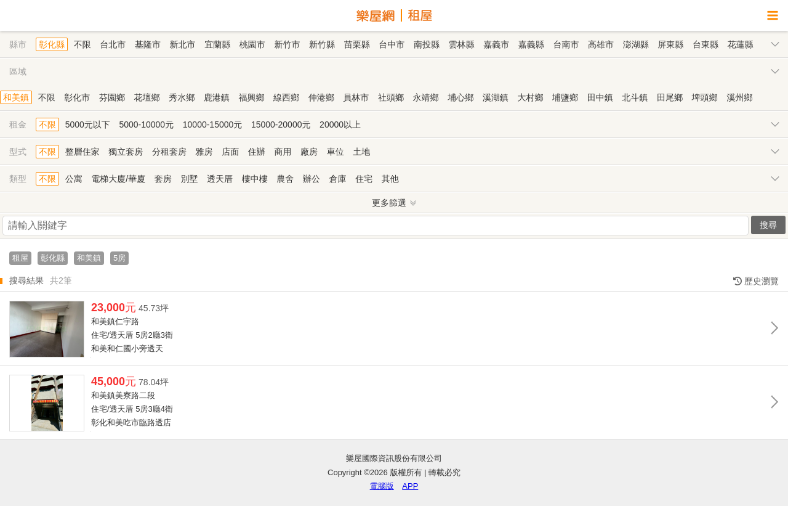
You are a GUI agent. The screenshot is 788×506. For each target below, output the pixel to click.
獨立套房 (125, 152)
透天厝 (220, 179)
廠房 (309, 152)
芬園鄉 (112, 97)
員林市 (356, 97)
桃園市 (252, 44)
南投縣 (427, 44)
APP (410, 486)
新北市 (183, 44)
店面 (230, 152)
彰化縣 (52, 44)
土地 (361, 152)
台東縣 (705, 44)
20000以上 (340, 124)
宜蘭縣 (217, 44)
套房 (163, 179)
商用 (282, 152)
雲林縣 (462, 44)
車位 (335, 152)
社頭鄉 (391, 97)
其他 (390, 179)
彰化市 (77, 97)
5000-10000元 (146, 124)
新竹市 (287, 44)
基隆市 (148, 44)
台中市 (391, 44)
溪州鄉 (739, 97)
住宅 (363, 179)
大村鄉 (530, 97)
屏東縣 (670, 44)
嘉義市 (496, 44)
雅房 (204, 152)
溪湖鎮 (496, 97)
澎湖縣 (636, 44)
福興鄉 (251, 97)
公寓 (73, 179)
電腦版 (382, 486)
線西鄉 (286, 97)
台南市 (566, 44)
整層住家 (82, 152)
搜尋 (768, 225)
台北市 (113, 44)
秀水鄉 (182, 97)
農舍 (285, 179)
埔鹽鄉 (565, 97)
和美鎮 (16, 97)
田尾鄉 (670, 97)
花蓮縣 (741, 44)
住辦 (256, 152)
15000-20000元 (281, 124)
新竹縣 (322, 44)
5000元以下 (87, 124)
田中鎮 (600, 97)
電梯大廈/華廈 (118, 179)
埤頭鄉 (705, 97)
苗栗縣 (357, 44)
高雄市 (601, 44)
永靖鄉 (426, 97)
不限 (82, 44)
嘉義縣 (531, 44)
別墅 (189, 179)
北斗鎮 (635, 97)
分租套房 (169, 152)
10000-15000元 (213, 124)
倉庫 (338, 179)
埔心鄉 (460, 97)
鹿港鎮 (217, 97)
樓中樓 (255, 179)
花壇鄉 (147, 97)
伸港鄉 (321, 97)
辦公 (311, 179)
